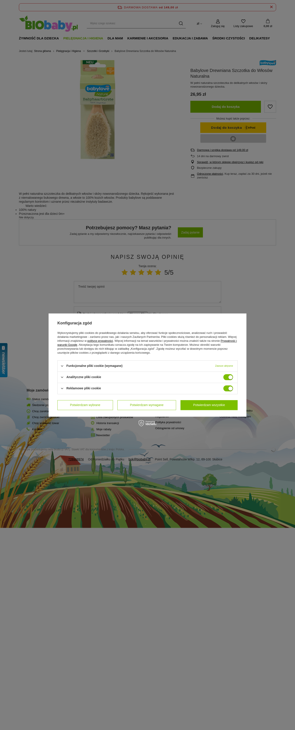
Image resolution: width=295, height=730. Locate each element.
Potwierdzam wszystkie (209, 405)
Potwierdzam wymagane (147, 405)
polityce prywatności (100, 340)
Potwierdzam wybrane (85, 405)
